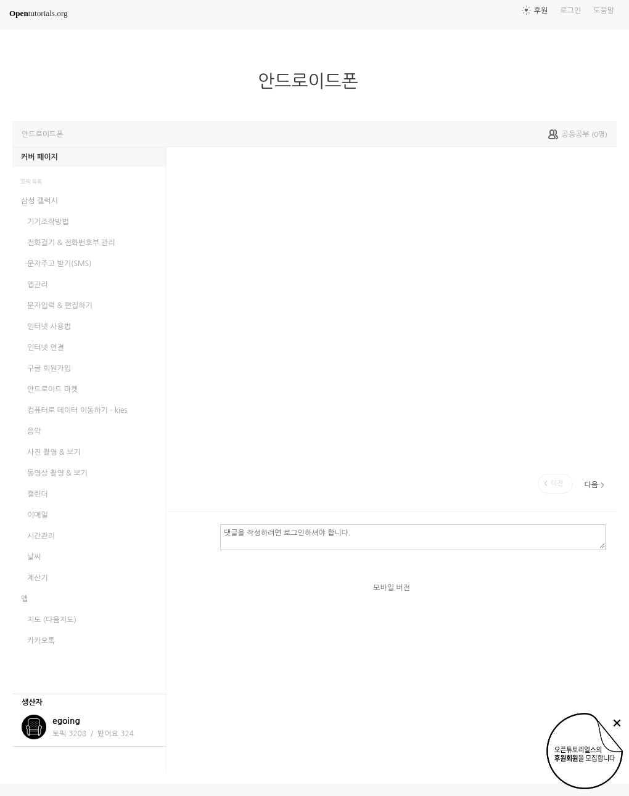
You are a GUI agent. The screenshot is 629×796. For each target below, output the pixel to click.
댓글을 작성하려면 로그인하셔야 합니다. (413, 536)
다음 (591, 485)
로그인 (570, 10)
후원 (541, 10)
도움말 (603, 10)
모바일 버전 (391, 587)
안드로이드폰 (313, 81)
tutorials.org (38, 13)
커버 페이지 (39, 157)
